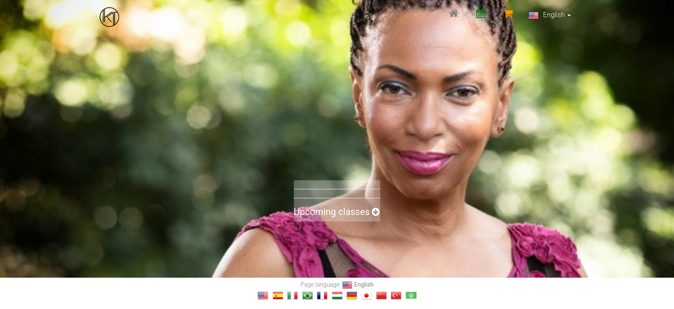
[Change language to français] (322, 295)
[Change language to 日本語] (366, 295)
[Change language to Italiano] (292, 295)
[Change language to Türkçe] (396, 295)
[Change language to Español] (278, 295)
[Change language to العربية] (411, 295)
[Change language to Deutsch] (351, 295)
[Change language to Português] (307, 295)
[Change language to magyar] (337, 295)
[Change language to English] (262, 295)
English (549, 15)
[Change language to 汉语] (381, 295)
